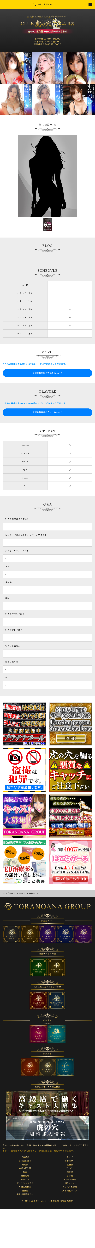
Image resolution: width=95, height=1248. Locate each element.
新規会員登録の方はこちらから (48, 373)
